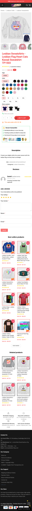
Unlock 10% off (28, 503)
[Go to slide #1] (5, 47)
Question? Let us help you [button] (24, 509)
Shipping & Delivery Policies (8, 472)
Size (3, 95)
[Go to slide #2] (14, 47)
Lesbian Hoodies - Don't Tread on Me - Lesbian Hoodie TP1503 (8, 257)
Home (2, 10)
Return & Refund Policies (7, 477)
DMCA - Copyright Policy (7, 462)
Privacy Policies (5, 460)
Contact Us (4, 480)
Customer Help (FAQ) (6, 482)
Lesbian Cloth (10, 10)
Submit (4, 230)
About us (3, 455)
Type (3, 72)
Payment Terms (5, 475)
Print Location (6, 104)
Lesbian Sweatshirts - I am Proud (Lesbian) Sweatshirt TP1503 (23, 399)
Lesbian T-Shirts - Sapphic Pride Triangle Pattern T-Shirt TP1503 (8, 335)
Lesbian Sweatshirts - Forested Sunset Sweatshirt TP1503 (7, 372)
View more (16, 345)
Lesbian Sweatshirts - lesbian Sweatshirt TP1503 (7, 283)
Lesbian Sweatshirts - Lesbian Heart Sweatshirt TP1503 (7, 399)
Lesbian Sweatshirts (22, 10)
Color (3, 78)
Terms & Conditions (6, 457)
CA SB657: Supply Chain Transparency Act (12, 465)
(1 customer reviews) (15, 66)
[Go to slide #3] (22, 47)
